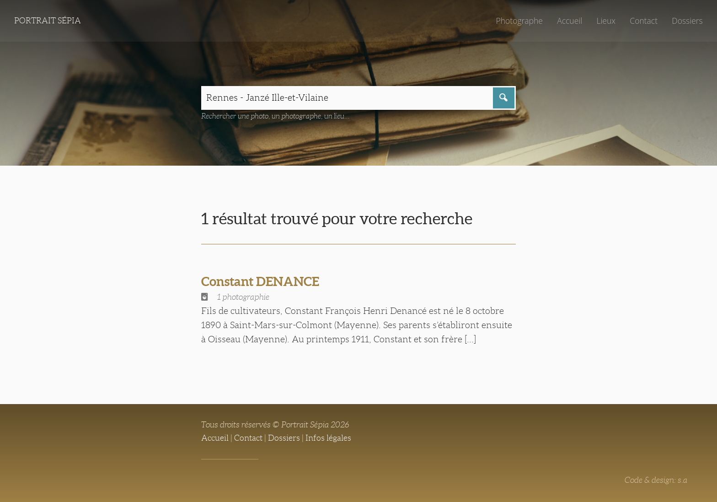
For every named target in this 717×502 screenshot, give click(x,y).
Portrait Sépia (47, 20)
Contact (644, 20)
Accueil (569, 20)
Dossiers (687, 20)
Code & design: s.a (656, 480)
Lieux (605, 20)
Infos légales (328, 438)
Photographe (519, 20)
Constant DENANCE (260, 281)
